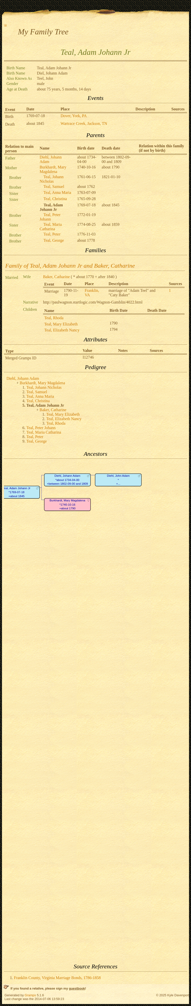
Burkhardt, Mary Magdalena (53, 169)
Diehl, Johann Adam (22, 378)
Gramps (30, 995)
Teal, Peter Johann (50, 217)
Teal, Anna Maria (57, 192)
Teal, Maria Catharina (51, 226)
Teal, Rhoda (53, 318)
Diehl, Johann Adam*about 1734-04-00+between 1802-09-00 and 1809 (67, 480)
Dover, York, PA (74, 116)
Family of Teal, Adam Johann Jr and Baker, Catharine (70, 265)
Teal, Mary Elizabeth (61, 324)
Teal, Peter (52, 234)
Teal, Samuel (54, 186)
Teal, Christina (55, 199)
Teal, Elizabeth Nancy (61, 330)
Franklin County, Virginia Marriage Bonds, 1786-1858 (57, 978)
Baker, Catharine (56, 277)
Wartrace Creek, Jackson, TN (84, 123)
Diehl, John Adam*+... (118, 480)
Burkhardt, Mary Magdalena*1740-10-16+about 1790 (67, 504)
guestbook (77, 988)
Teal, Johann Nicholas (51, 179)
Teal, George (54, 240)
